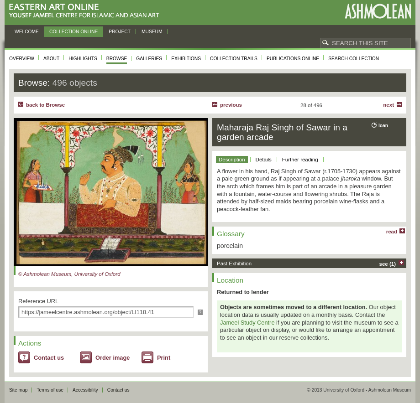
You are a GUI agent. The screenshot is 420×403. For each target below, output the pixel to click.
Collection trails (233, 58)
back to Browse (45, 105)
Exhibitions (186, 58)
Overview (21, 58)
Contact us (49, 357)
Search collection (353, 58)
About (51, 58)
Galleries (149, 58)
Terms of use (50, 390)
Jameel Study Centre (247, 322)
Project (120, 31)
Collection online (73, 31)
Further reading (300, 159)
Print (163, 357)
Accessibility (85, 390)
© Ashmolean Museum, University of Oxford (69, 274)
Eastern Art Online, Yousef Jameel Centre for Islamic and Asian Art (86, 11)
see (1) (387, 264)
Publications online (293, 58)
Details (264, 159)
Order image (112, 357)
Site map (18, 390)
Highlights (82, 58)
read (391, 231)
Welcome (27, 31)
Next (388, 105)
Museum (152, 31)
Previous (231, 105)
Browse (116, 58)
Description (232, 159)
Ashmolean (378, 11)
